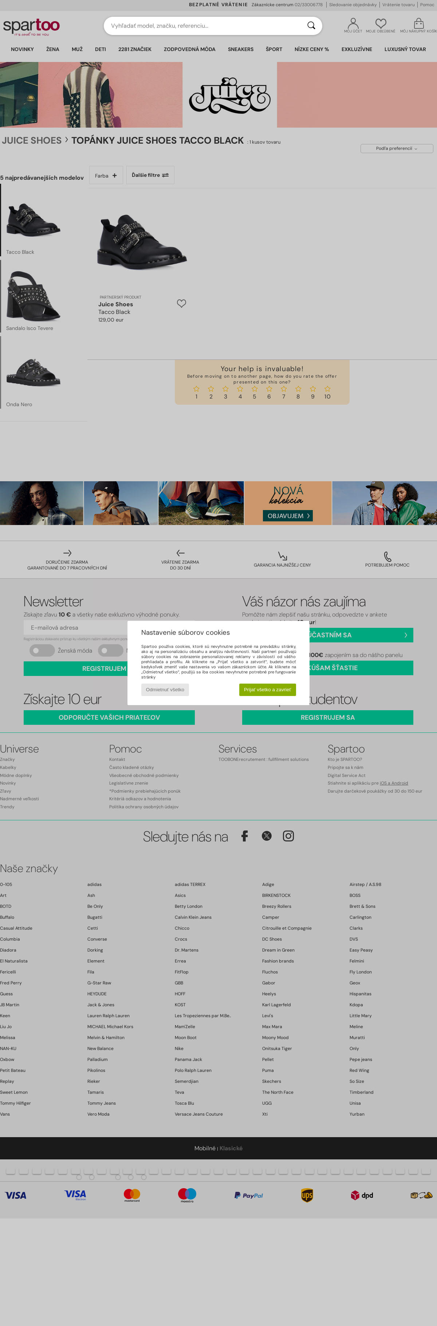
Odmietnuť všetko (165, 689)
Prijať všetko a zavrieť (267, 689)
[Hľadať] (311, 26)
